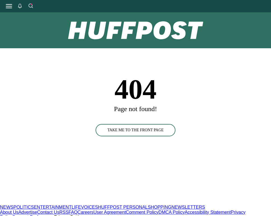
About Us (9, 212)
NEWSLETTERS (188, 207)
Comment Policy (142, 212)
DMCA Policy (172, 212)
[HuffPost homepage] (72, 202)
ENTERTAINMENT (53, 207)
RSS (64, 212)
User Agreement (109, 212)
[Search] (30, 6)
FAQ (73, 212)
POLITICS (23, 207)
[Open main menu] (9, 6)
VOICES (89, 207)
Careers (86, 212)
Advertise (27, 212)
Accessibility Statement (208, 212)
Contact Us (48, 212)
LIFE (76, 207)
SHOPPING (159, 207)
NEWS (6, 207)
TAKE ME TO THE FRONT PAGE (135, 130)
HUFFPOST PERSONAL (123, 207)
